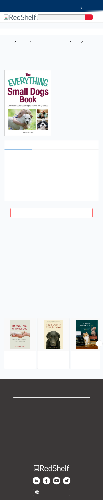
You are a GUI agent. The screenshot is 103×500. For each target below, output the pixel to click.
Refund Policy (51, 436)
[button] (51, 158)
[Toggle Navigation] (96, 17)
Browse (23, 41)
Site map (51, 453)
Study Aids (50, 32)
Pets (76, 41)
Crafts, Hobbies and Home (50, 41)
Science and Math (73, 32)
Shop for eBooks (51, 403)
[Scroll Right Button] (99, 343)
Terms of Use (51, 428)
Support (51, 412)
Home (8, 41)
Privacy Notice (51, 420)
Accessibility (51, 445)
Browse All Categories (19, 32)
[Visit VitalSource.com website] (51, 6)
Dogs (88, 41)
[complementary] (51, 336)
